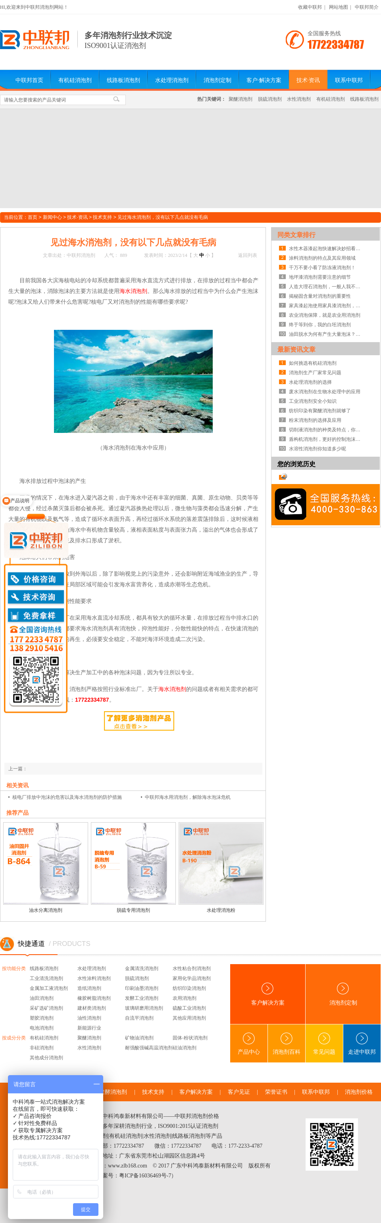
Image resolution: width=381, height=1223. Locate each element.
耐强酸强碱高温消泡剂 (149, 1048)
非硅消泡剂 (42, 1048)
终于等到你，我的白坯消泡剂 (320, 324)
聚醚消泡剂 (240, 99)
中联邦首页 (29, 80)
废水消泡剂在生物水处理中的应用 (324, 391)
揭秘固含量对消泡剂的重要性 (320, 296)
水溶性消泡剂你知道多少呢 (317, 449)
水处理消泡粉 (221, 910)
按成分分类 (14, 1038)
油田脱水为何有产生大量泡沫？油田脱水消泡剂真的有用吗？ (326, 334)
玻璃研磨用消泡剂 (144, 1008)
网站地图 (338, 7)
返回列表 (247, 255)
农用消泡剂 (184, 998)
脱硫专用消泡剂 (133, 910)
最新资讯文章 (296, 349)
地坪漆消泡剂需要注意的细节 (320, 277)
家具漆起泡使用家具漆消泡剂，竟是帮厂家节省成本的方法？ (326, 305)
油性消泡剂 (89, 1018)
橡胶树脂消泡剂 (94, 998)
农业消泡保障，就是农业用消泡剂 (324, 315)
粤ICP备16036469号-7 (145, 1176)
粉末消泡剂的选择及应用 (315, 420)
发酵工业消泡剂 (141, 998)
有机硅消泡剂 (75, 80)
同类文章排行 (296, 235)
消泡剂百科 (286, 1043)
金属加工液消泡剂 (49, 988)
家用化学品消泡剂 (192, 978)
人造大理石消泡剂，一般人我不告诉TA (326, 286)
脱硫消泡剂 (270, 99)
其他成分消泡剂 (46, 1057)
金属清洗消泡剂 (141, 968)
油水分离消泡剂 (45, 910)
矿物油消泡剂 (139, 1038)
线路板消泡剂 (123, 80)
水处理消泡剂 (172, 80)
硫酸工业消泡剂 (189, 1008)
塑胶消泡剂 (42, 1018)
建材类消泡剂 (91, 1008)
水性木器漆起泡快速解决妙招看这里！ (326, 248)
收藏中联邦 (310, 7)
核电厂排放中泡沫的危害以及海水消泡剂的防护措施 (67, 797)
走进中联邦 (362, 1043)
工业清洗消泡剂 (46, 978)
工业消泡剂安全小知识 (313, 401)
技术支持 (102, 217)
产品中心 (249, 1043)
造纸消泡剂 (89, 988)
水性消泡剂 (299, 99)
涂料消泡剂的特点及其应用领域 (322, 258)
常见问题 (324, 1043)
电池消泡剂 (42, 1028)
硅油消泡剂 (184, 1048)
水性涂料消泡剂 (94, 978)
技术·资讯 (308, 80)
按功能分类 (14, 968)
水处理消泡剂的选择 (310, 382)
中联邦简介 (367, 7)
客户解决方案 (268, 994)
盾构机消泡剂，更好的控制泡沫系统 (326, 439)
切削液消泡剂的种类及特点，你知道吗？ (326, 430)
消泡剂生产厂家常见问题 (315, 372)
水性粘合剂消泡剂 (192, 968)
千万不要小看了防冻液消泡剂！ (322, 267)
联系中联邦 (349, 80)
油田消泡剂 (42, 998)
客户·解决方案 (263, 80)
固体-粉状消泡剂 (190, 1038)
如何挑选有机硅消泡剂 (313, 363)
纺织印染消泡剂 (189, 988)
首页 (32, 217)
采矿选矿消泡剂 (46, 1008)
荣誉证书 (276, 1092)
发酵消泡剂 (113, 1092)
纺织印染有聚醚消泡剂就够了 (320, 410)
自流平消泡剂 (139, 1018)
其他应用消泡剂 (189, 1018)
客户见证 (239, 1092)
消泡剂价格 (359, 1092)
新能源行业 (89, 1028)
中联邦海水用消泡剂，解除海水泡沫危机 (188, 797)
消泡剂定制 (217, 80)
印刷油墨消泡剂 (141, 988)
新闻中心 (52, 217)
